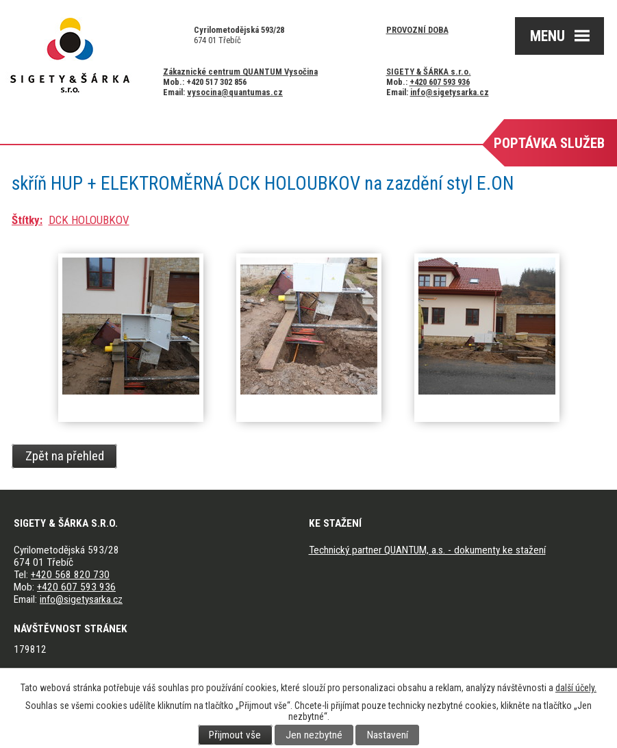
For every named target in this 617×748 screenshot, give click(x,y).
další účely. (575, 687)
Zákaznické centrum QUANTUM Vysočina (240, 71)
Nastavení (387, 735)
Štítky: (27, 220)
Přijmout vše (235, 735)
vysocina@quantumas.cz (235, 92)
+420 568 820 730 (70, 575)
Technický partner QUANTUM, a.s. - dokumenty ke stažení (427, 550)
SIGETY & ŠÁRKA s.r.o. (428, 71)
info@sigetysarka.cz (449, 92)
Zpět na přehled (64, 456)
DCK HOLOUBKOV (89, 220)
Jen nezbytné (314, 735)
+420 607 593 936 (440, 82)
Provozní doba (417, 30)
